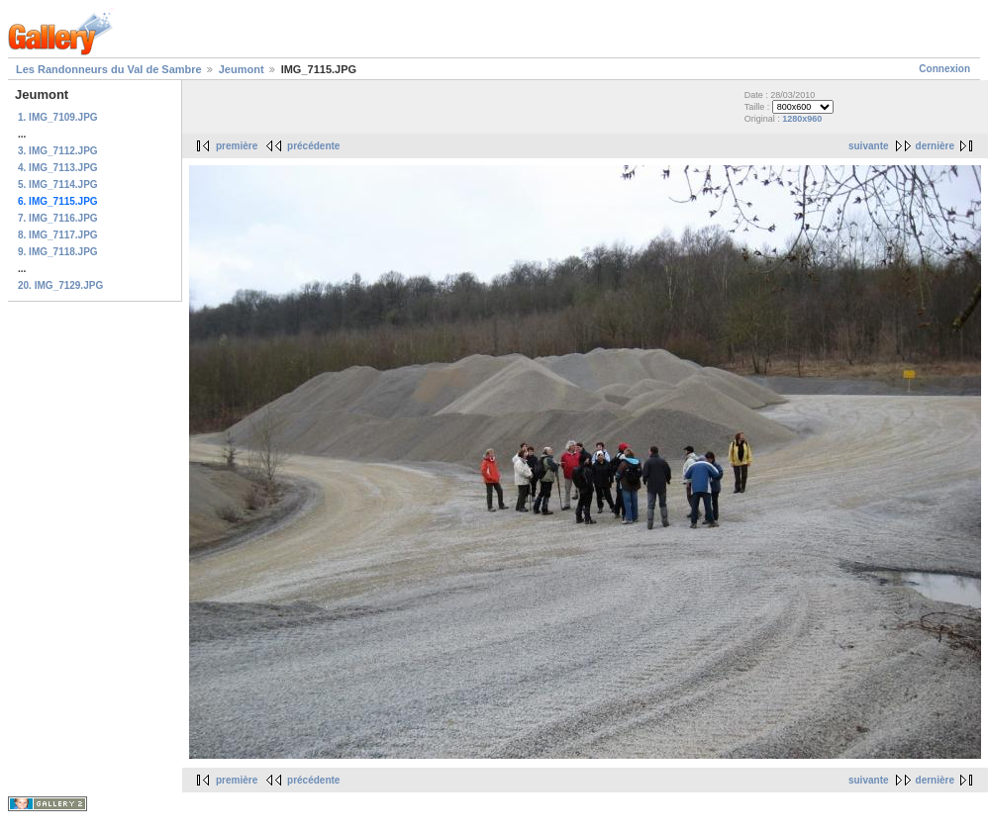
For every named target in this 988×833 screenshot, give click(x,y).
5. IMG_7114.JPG (58, 184)
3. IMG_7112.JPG (58, 150)
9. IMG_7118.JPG (58, 251)
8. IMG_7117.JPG (58, 235)
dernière (935, 145)
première (236, 145)
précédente (313, 145)
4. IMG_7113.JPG (58, 167)
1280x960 (802, 119)
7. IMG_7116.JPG (58, 218)
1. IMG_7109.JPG (58, 117)
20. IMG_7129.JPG (60, 285)
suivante (868, 145)
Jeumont (241, 69)
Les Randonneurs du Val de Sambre (109, 69)
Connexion (944, 68)
